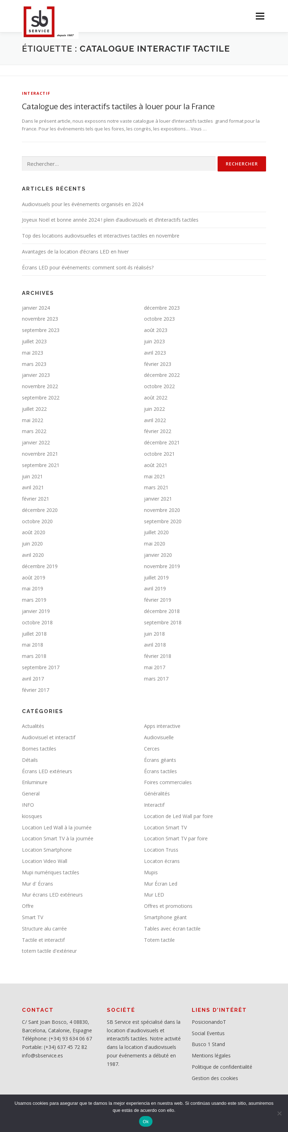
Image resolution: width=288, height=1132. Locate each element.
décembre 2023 (162, 307)
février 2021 (35, 498)
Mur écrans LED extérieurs (52, 894)
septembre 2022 (40, 397)
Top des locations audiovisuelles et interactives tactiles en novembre (100, 235)
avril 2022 (155, 420)
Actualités (33, 726)
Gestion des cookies (215, 1078)
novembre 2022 (40, 386)
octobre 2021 (159, 453)
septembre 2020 (163, 521)
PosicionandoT (209, 1022)
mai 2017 (154, 667)
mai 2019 (32, 588)
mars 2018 (34, 656)
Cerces (152, 748)
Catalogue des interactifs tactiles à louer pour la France (118, 106)
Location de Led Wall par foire (178, 816)
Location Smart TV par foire (176, 838)
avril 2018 (155, 644)
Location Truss (161, 849)
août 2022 (155, 397)
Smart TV (32, 917)
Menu (260, 16)
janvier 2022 (36, 442)
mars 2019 (34, 599)
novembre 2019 (162, 566)
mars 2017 (156, 678)
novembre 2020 (162, 510)
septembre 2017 (40, 667)
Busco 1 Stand (208, 1044)
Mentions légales (211, 1055)
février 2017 (35, 690)
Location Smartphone (47, 849)
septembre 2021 (40, 465)
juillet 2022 (34, 408)
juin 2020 (32, 543)
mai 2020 (154, 543)
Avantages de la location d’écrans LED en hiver (75, 251)
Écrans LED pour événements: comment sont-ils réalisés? (88, 267)
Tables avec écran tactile (172, 928)
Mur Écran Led (160, 883)
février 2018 (157, 656)
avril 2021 (33, 487)
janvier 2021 (158, 498)
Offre (28, 906)
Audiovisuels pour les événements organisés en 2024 (82, 204)
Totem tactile (159, 939)
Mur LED (154, 894)
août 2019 (33, 577)
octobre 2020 (37, 521)
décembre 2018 (162, 611)
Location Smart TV (165, 827)
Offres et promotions (168, 906)
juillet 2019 (156, 577)
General (31, 793)
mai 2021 (154, 476)
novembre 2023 (40, 318)
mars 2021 (156, 487)
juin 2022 (154, 408)
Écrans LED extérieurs (47, 771)
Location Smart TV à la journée (57, 838)
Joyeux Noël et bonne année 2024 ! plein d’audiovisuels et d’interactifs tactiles (110, 219)
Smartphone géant (165, 917)
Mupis (151, 872)
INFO (28, 804)
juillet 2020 (156, 532)
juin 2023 (154, 341)
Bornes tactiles (39, 748)
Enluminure (34, 782)
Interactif (36, 93)
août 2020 (33, 532)
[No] (279, 1113)
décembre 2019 (40, 566)
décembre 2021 (162, 442)
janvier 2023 (36, 375)
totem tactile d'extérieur (49, 950)
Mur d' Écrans (37, 883)
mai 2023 (32, 352)
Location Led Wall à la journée (57, 827)
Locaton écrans (162, 861)
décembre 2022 (162, 375)
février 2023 (157, 364)
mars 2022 (34, 431)
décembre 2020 (40, 510)
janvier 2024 (36, 307)
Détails (30, 760)
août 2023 (155, 330)
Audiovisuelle (159, 737)
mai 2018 (32, 644)
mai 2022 (32, 420)
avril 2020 (33, 555)
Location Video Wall (44, 861)
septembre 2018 (163, 622)
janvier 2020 (158, 555)
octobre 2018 (37, 622)
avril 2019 (155, 588)
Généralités (157, 793)
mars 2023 (34, 364)
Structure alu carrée (44, 928)
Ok (146, 1121)
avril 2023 (155, 352)
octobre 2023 (159, 318)
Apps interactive (162, 726)
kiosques (32, 816)
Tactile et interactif (43, 939)
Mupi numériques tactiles (50, 872)
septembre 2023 (40, 330)
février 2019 (157, 599)
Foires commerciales (168, 782)
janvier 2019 (36, 611)
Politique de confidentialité (222, 1066)
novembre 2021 (40, 453)
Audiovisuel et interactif (48, 737)
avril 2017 (33, 678)
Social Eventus (208, 1033)
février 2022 (157, 431)
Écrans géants (160, 760)
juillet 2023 (34, 341)
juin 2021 (32, 476)
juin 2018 (154, 633)
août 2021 (155, 465)
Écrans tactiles (160, 771)
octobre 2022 (159, 386)
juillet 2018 (34, 633)
